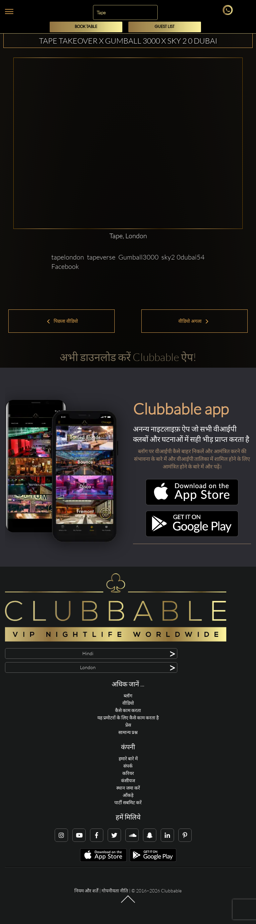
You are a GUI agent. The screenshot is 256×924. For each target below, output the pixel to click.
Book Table (86, 27)
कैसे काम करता (128, 710)
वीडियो (128, 703)
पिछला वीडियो (62, 321)
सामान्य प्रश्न (128, 732)
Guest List (164, 27)
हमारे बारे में (128, 758)
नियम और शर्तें (86, 890)
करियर (128, 773)
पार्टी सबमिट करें (128, 802)
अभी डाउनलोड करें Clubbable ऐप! (128, 356)
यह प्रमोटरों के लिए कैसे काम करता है (128, 717)
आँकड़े (128, 795)
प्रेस (128, 725)
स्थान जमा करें (128, 788)
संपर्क (128, 766)
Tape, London (128, 236)
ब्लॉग (128, 695)
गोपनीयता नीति (115, 890)
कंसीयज (128, 780)
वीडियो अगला (193, 321)
